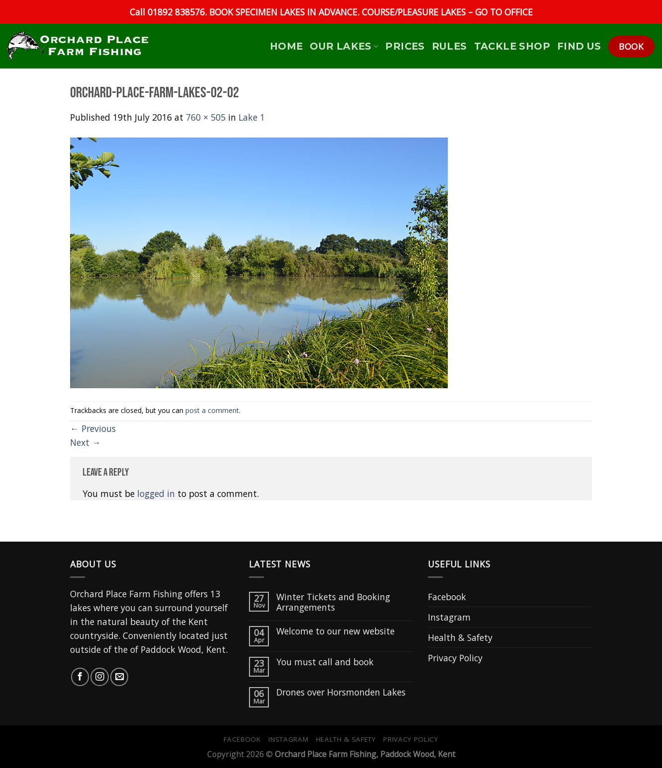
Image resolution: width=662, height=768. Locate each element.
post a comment (212, 410)
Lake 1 (252, 117)
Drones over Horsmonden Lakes (341, 692)
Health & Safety (460, 637)
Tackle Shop (512, 46)
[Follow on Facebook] (80, 677)
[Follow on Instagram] (99, 677)
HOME (286, 46)
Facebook (447, 597)
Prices (404, 46)
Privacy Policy (455, 658)
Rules (449, 46)
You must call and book (325, 662)
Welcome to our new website (335, 631)
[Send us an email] (119, 677)
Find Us (579, 46)
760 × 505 (206, 117)
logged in (156, 493)
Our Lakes (344, 46)
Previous (93, 428)
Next (85, 442)
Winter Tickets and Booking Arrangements (333, 602)
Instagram (449, 617)
